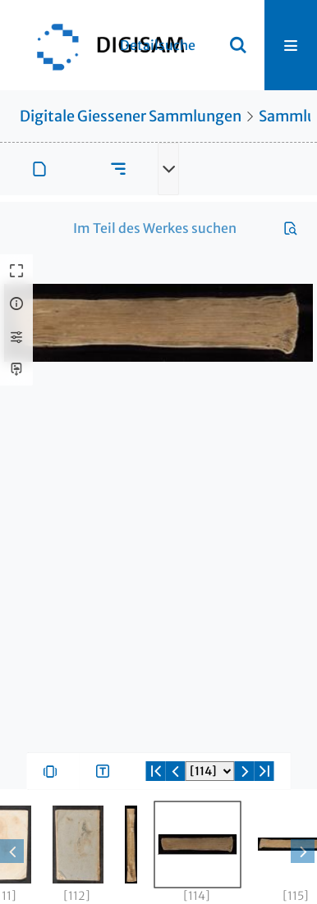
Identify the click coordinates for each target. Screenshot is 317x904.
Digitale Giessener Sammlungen (130, 116)
